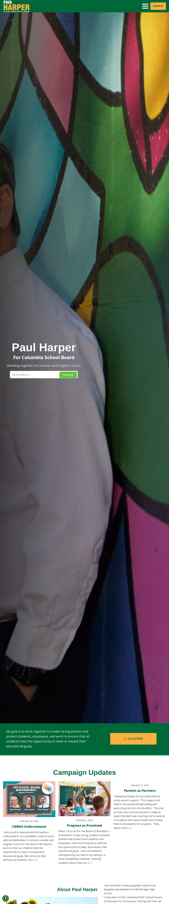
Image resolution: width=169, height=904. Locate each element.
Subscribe (68, 375)
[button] (133, 739)
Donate (158, 6)
